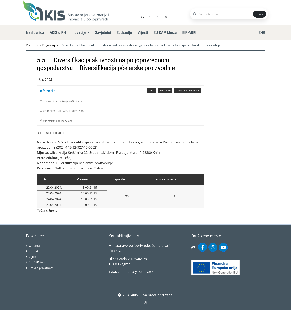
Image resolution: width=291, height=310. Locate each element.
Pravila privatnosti (41, 268)
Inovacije (78, 32)
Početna (32, 45)
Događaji (49, 45)
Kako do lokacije (55, 133)
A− (158, 17)
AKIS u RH (58, 32)
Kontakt (34, 251)
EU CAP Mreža (165, 32)
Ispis (39, 133)
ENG (262, 32)
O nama (34, 246)
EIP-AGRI (189, 32)
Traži (259, 14)
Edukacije (124, 32)
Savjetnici (103, 32)
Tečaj (151, 90)
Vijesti (143, 32)
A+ (150, 17)
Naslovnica (35, 32)
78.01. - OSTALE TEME (187, 90)
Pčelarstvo (165, 90)
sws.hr (146, 302)
